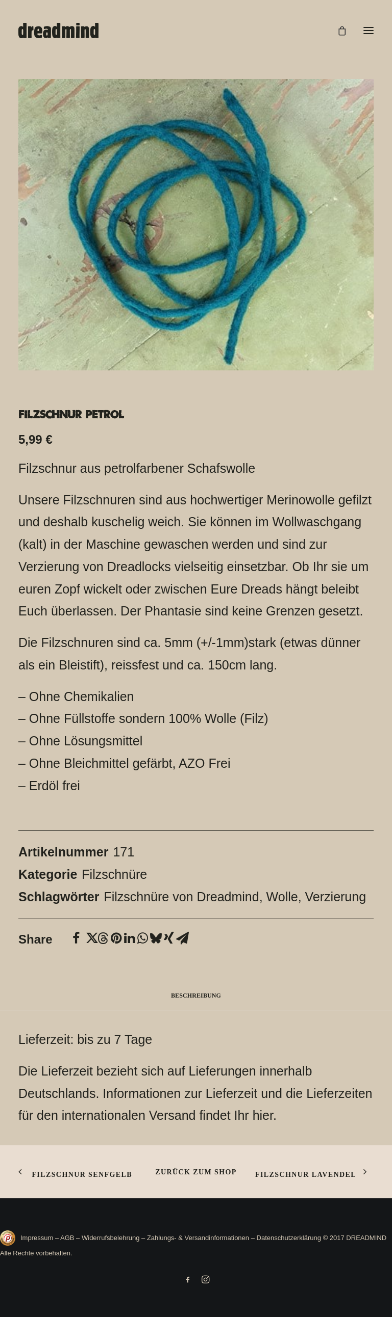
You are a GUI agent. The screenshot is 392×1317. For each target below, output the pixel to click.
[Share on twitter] (89, 938)
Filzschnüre (114, 874)
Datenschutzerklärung (289, 1238)
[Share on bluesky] (156, 938)
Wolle (282, 897)
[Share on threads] (102, 938)
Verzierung (335, 897)
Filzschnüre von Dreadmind (181, 897)
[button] (368, 30)
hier (263, 1115)
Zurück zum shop (195, 1172)
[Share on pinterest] (116, 938)
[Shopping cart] (337, 30)
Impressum (37, 1238)
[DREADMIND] (58, 30)
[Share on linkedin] (129, 938)
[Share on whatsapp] (142, 938)
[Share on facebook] (76, 938)
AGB (67, 1238)
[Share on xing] (169, 938)
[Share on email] (182, 938)
